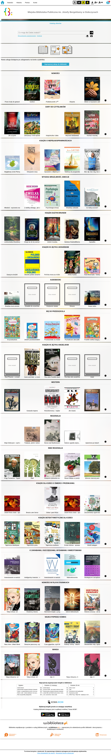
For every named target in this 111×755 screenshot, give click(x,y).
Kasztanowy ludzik (73, 693)
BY (87, 2)
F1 (96, 2)
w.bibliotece (54, 727)
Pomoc (27, 2)
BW (79, 2)
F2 (101, 2)
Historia (19, 2)
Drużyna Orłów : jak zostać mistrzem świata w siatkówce (56, 689)
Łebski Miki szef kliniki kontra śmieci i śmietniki (54, 693)
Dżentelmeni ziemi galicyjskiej (76, 691)
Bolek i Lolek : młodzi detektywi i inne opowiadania (29, 693)
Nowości (10, 2)
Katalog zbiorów (55, 23)
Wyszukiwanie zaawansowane (27, 36)
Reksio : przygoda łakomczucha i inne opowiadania (29, 691)
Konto (35, 2)
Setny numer (72, 687)
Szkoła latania (20, 687)
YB (83, 2)
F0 (92, 2)
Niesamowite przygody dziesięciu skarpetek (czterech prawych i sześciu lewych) (36, 689)
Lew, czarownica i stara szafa (50, 694)
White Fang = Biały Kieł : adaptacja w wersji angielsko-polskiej (83, 694)
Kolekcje (39, 36)
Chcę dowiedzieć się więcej (46, 753)
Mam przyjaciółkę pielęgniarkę (24, 694)
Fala (70, 689)
